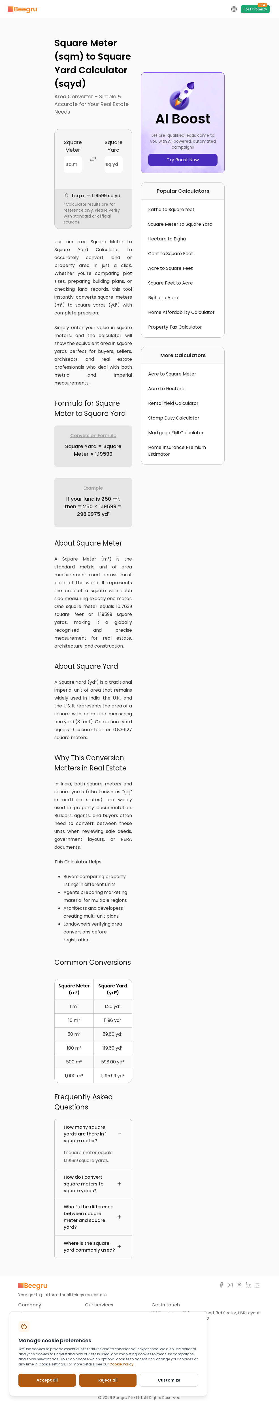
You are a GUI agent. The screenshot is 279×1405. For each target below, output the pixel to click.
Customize (169, 1380)
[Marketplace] (22, 9)
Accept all (47, 1380)
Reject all (108, 1380)
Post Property (255, 8)
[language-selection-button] (233, 9)
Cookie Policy (121, 1364)
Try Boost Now (183, 160)
